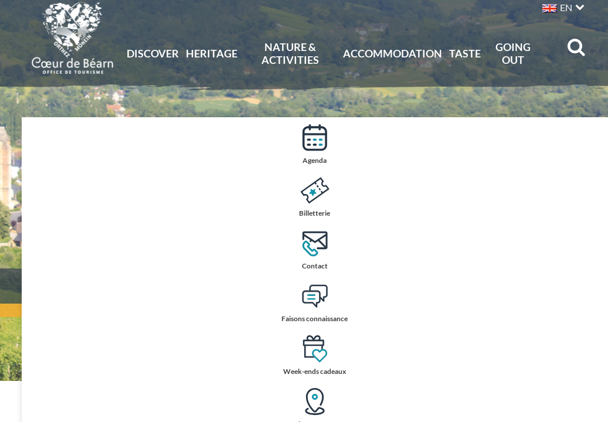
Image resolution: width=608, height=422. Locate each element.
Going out (513, 53)
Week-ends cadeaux (586, 356)
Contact (586, 249)
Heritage (211, 53)
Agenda (586, 144)
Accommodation (392, 53)
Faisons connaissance (586, 303)
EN (566, 7)
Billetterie (586, 196)
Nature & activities (290, 53)
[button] (562, 6)
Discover (153, 53)
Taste (465, 53)
